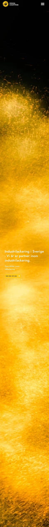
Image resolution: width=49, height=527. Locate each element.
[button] (42, 4)
